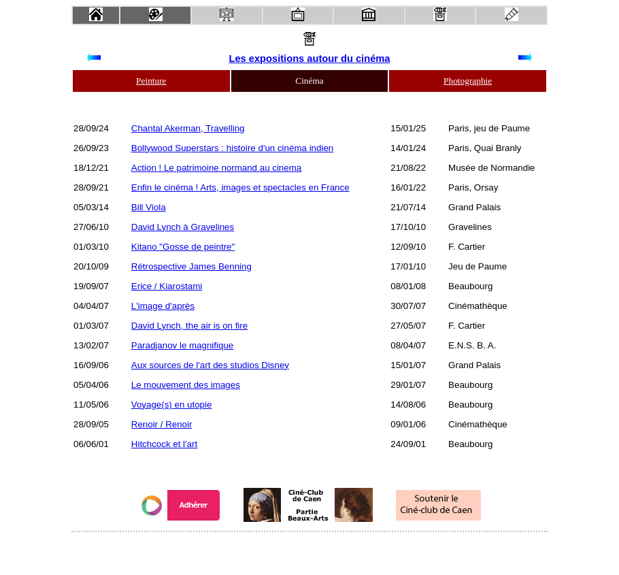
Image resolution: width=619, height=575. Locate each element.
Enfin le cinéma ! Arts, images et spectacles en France (240, 187)
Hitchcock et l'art (164, 444)
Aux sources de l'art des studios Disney (210, 365)
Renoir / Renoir (162, 424)
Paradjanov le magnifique (182, 345)
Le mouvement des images (185, 385)
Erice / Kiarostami (166, 286)
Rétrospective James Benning (191, 266)
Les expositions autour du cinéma (309, 58)
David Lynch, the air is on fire (189, 326)
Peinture (151, 81)
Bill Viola (148, 207)
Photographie (468, 81)
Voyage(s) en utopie (171, 404)
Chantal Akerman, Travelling (188, 128)
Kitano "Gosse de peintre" (183, 247)
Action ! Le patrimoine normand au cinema (216, 168)
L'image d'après (163, 306)
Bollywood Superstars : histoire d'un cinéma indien (232, 148)
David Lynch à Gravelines (182, 227)
